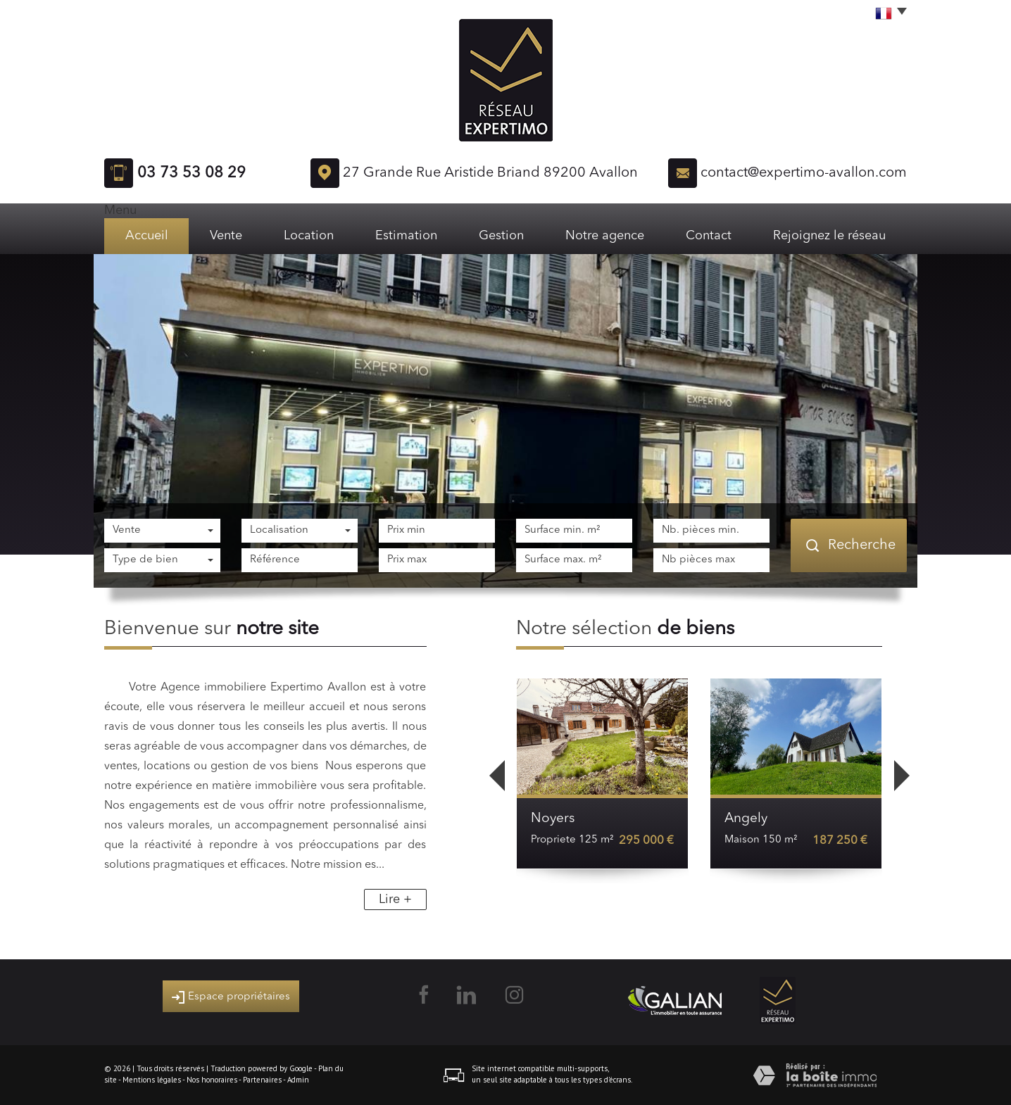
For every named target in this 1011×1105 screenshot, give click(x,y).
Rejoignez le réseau (829, 235)
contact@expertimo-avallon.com (804, 173)
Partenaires (262, 1080)
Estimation (406, 235)
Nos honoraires (212, 1080)
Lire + (395, 899)
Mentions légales (152, 1080)
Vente (226, 235)
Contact (708, 235)
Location (309, 235)
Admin (298, 1080)
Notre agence (604, 235)
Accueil (146, 235)
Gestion (501, 235)
